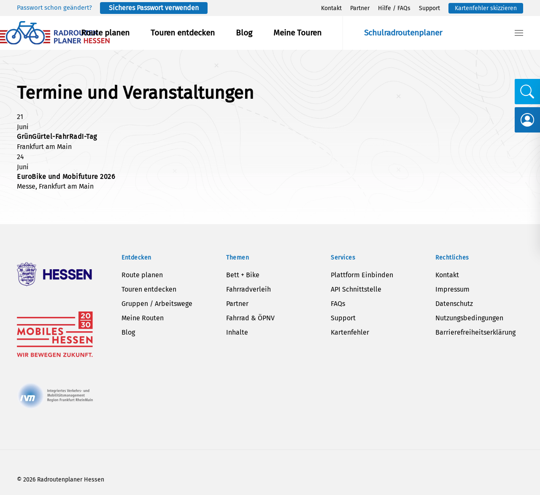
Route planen (105, 33)
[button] (519, 33)
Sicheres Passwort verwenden (154, 8)
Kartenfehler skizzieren (486, 8)
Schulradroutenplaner (403, 33)
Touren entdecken (183, 33)
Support (429, 8)
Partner (360, 8)
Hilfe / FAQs (394, 8)
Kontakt (331, 8)
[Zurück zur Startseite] (55, 33)
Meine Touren (297, 33)
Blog (244, 33)
